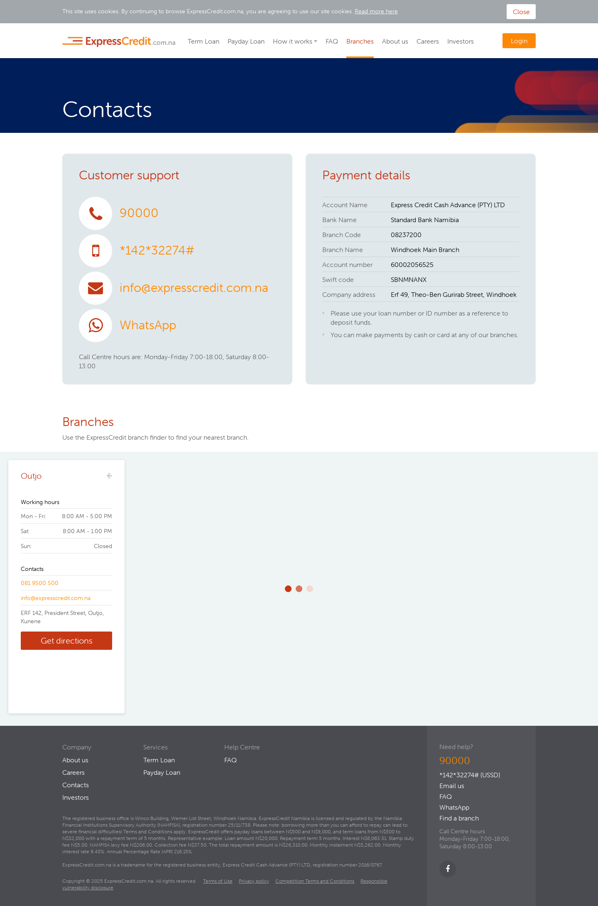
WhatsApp (148, 325)
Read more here (376, 11)
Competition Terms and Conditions (314, 881)
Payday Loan (246, 41)
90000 (139, 212)
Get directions (67, 640)
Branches (360, 41)
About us (395, 41)
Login (519, 41)
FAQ (332, 41)
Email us (451, 785)
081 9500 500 (40, 583)
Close (521, 11)
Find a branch (459, 818)
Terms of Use (218, 881)
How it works (292, 41)
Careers (428, 41)
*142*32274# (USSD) (469, 775)
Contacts (75, 785)
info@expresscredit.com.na (194, 287)
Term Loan (203, 41)
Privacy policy (254, 881)
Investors (460, 41)
